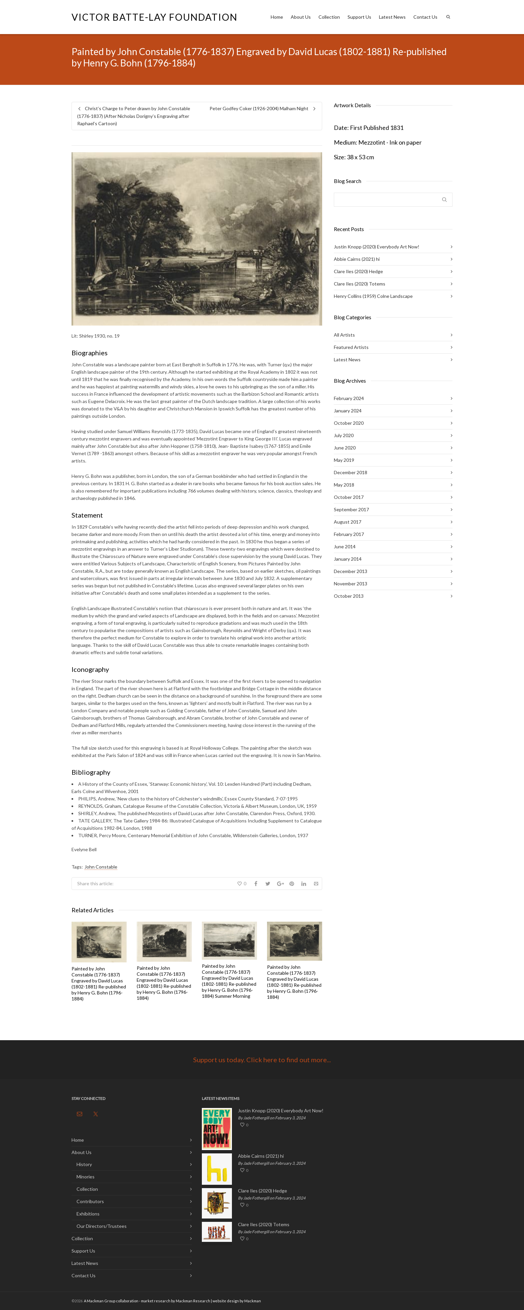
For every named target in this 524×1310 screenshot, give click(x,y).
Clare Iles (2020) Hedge (358, 271)
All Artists (344, 335)
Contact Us (425, 17)
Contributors (90, 1201)
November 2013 (350, 583)
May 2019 (344, 460)
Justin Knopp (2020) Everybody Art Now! (376, 246)
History (84, 1164)
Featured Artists (351, 347)
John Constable (101, 867)
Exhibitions (88, 1214)
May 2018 (344, 485)
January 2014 (348, 559)
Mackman (252, 1301)
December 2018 (350, 472)
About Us (301, 17)
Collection (329, 17)
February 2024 (349, 398)
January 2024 (348, 410)
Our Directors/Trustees (102, 1226)
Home (277, 17)
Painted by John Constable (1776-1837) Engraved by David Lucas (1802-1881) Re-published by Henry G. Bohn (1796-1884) (99, 983)
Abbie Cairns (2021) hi (357, 259)
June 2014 (345, 546)
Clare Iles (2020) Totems (359, 284)
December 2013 (350, 571)
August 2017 (347, 522)
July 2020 (344, 435)
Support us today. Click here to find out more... (262, 1060)
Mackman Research (193, 1301)
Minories (86, 1176)
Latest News (392, 17)
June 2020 (345, 447)
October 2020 (349, 423)
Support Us (359, 17)
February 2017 (349, 534)
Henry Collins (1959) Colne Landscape (373, 296)
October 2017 (349, 497)
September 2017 (351, 509)
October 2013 (349, 596)
